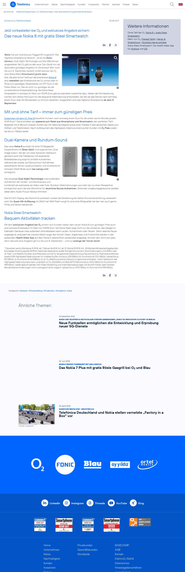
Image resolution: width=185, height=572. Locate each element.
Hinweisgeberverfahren (128, 523)
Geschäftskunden (87, 505)
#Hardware (23, 291)
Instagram (77, 458)
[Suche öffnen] (172, 4)
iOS (145, 48)
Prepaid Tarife (148, 39)
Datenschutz (122, 518)
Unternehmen (42, 4)
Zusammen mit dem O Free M (19, 118)
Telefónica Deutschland (25, 12)
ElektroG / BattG (124, 514)
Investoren (93, 4)
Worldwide (83, 509)
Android (135, 48)
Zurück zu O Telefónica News (17, 20)
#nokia (69, 291)
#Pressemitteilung (35, 291)
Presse (126, 4)
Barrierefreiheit (123, 532)
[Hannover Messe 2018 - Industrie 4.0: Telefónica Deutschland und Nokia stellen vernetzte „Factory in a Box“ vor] (91, 371)
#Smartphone (61, 291)
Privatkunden (84, 500)
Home (47, 500)
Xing (141, 458)
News (135, 4)
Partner (105, 4)
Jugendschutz (123, 527)
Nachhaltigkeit (67, 4)
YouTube (121, 458)
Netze (55, 4)
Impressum (121, 536)
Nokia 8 (52, 77)
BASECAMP (122, 500)
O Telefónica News (45, 12)
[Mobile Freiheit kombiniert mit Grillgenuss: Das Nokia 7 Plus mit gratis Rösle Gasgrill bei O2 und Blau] (91, 344)
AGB (117, 505)
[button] (104, 45)
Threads (100, 458)
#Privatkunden (48, 291)
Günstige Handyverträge (154, 42)
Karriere (116, 4)
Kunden (82, 4)
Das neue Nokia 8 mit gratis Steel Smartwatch (73, 12)
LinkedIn (55, 458)
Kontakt (119, 509)
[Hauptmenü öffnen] (4, 4)
